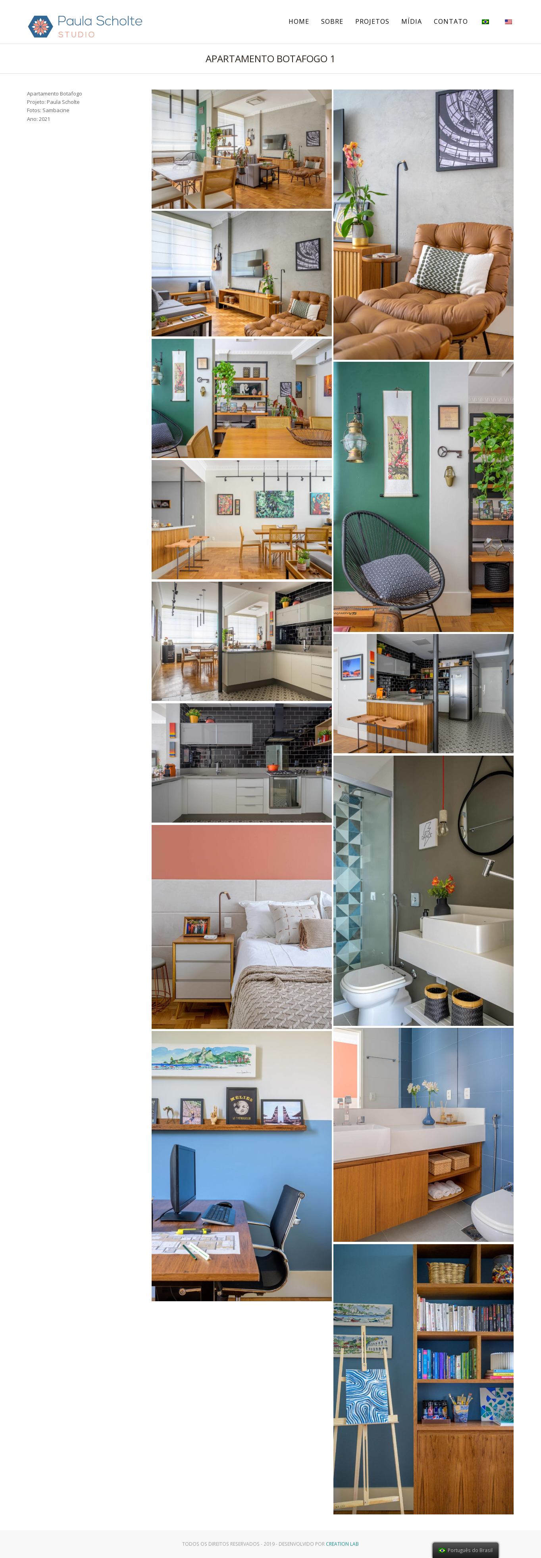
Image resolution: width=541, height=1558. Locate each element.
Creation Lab (342, 1544)
